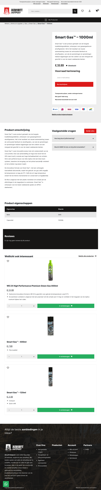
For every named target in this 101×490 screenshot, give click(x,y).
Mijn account (37, 3)
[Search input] (53, 11)
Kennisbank (64, 3)
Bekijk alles (90, 131)
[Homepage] (13, 11)
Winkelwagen (55, 3)
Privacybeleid (42, 466)
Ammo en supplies (17, 23)
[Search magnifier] (75, 11)
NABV (87, 449)
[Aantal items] (22, 306)
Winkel (7, 23)
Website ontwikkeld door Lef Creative (86, 487)
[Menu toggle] (46, 20)
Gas (26, 23)
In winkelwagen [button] (64, 306)
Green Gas (32, 23)
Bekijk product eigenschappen (62, 114)
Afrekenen (46, 3)
